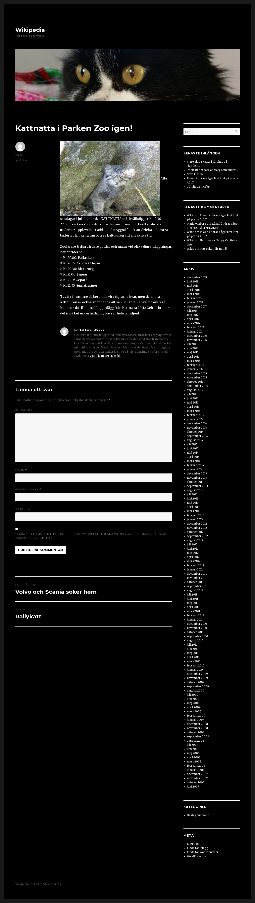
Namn (21, 470)
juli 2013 (192, 494)
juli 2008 (192, 745)
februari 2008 (196, 765)
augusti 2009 (195, 690)
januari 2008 (195, 770)
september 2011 (197, 586)
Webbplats (24, 508)
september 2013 (197, 486)
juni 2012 (192, 548)
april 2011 (193, 607)
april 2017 (193, 319)
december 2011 (197, 573)
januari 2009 (195, 720)
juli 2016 (192, 344)
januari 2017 (194, 331)
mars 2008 (194, 761)
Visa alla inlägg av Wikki (105, 356)
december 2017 (197, 306)
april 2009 (193, 707)
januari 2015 (195, 419)
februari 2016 (195, 365)
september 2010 (197, 636)
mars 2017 (193, 323)
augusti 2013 (195, 490)
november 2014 (197, 427)
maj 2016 (192, 352)
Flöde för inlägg (197, 848)
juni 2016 (192, 348)
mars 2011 (193, 611)
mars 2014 (193, 461)
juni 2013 (192, 498)
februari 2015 (195, 415)
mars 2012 (193, 561)
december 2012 (197, 523)
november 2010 (197, 628)
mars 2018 (193, 294)
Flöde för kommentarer (202, 852)
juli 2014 (192, 444)
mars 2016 (193, 361)
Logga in (193, 844)
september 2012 (197, 536)
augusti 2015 (195, 390)
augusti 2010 (195, 640)
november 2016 (197, 340)
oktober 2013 (195, 482)
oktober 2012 (195, 532)
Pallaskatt (86, 258)
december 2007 (197, 774)
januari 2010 (195, 669)
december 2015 (197, 373)
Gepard (81, 280)
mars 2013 (193, 511)
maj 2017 (192, 315)
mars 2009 (194, 711)
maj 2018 (193, 285)
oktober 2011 (195, 582)
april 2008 (193, 757)
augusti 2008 (195, 740)
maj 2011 (192, 603)
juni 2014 (192, 448)
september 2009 (198, 686)
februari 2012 (195, 565)
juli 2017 (192, 310)
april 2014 (193, 457)
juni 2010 (192, 649)
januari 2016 (195, 369)
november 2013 (197, 477)
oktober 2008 (195, 732)
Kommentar (24, 409)
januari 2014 (195, 469)
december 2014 (197, 423)
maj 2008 (193, 753)
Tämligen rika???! (198, 186)
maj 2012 (193, 553)
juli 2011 (192, 594)
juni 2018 (192, 281)
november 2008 (197, 728)
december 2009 (197, 674)
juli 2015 (192, 394)
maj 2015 (192, 402)
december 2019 (197, 277)
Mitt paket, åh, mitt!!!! (213, 248)
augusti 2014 (195, 440)
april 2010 (193, 657)
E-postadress (28, 489)
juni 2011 (192, 598)
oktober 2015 (195, 381)
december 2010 (197, 624)
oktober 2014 (195, 432)
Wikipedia (30, 29)
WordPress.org (196, 856)
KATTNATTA (111, 219)
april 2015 (193, 406)
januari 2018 (195, 302)
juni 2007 (193, 786)
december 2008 (197, 724)
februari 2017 (195, 327)
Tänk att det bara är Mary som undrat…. (213, 170)
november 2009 (197, 678)
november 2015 (197, 377)
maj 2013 (193, 502)
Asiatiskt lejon (88, 263)
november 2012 (197, 528)
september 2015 (197, 386)
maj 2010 (193, 653)
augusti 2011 (195, 590)
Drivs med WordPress (46, 884)
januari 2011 (194, 619)
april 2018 (193, 290)
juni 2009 (193, 699)
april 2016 (193, 356)
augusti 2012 (195, 540)
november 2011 (197, 578)
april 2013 (193, 507)
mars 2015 (193, 411)
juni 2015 (192, 398)
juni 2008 (193, 749)
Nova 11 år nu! (195, 174)
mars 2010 (193, 661)
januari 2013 (195, 519)
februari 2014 (195, 465)
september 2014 (197, 436)
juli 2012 (192, 544)
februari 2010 (195, 665)
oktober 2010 (195, 632)
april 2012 (193, 557)
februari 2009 (196, 715)
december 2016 (197, 336)
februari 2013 (195, 515)
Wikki (19, 154)
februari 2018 (195, 298)
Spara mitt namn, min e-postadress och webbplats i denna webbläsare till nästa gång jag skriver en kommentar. (91, 536)
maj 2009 (193, 703)
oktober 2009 (195, 682)
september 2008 (198, 736)
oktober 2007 (195, 782)
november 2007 (197, 778)
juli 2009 (192, 694)
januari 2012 (195, 569)
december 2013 (197, 473)
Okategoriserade (198, 815)
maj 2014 (193, 452)
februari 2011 (195, 615)
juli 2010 (192, 644)
